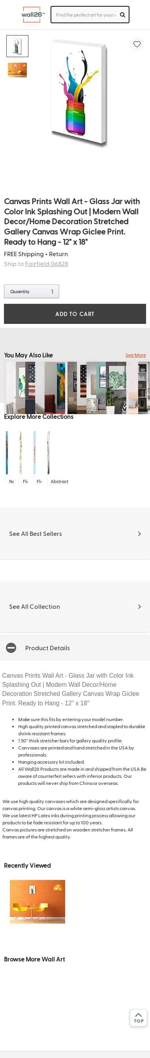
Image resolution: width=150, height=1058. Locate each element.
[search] (123, 14)
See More (136, 354)
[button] (75, 647)
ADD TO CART (75, 314)
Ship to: (36, 263)
